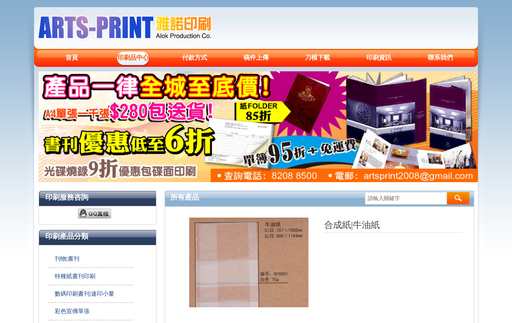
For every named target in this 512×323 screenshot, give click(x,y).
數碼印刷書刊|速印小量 (84, 293)
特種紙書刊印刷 (75, 276)
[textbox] (406, 198)
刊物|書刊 (67, 258)
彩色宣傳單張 (72, 311)
